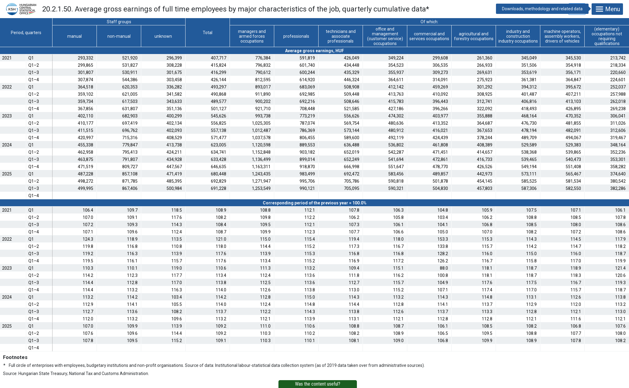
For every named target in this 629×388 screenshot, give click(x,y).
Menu (607, 9)
